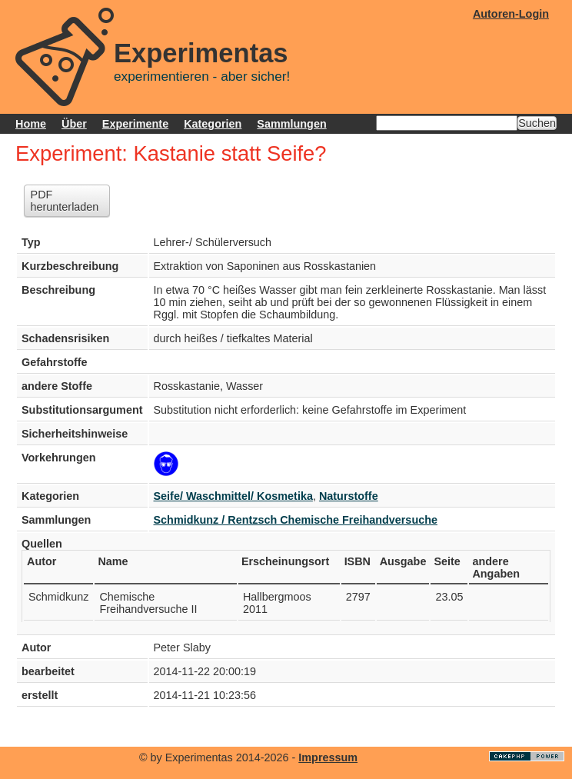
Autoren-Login (511, 14)
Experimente (135, 124)
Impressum (328, 757)
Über (74, 124)
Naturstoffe (348, 496)
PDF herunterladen (65, 200)
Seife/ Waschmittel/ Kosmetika (233, 496)
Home (30, 124)
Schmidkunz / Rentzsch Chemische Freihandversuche (295, 520)
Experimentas (201, 53)
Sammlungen (291, 124)
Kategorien (212, 124)
